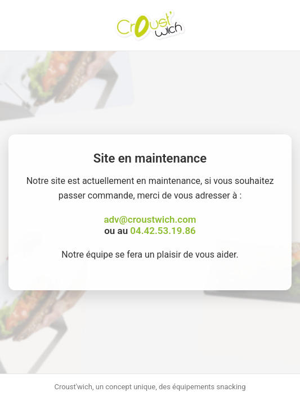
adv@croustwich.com (150, 219)
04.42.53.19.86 (162, 230)
